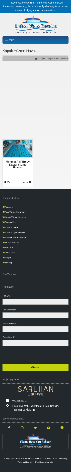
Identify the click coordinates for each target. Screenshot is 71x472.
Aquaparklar (9, 222)
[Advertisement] (35, 100)
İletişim (6, 258)
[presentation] (43, 354)
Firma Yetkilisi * (9, 310)
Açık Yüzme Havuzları (13, 212)
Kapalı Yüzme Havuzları (14, 217)
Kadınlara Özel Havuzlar (14, 237)
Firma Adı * (7, 296)
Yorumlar (7, 247)
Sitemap (7, 263)
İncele (27, 182)
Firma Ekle (8, 253)
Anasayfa (40, 59)
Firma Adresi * (8, 337)
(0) (7, 182)
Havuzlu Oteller (10, 227)
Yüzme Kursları (10, 242)
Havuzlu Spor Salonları (13, 232)
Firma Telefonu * (9, 323)
